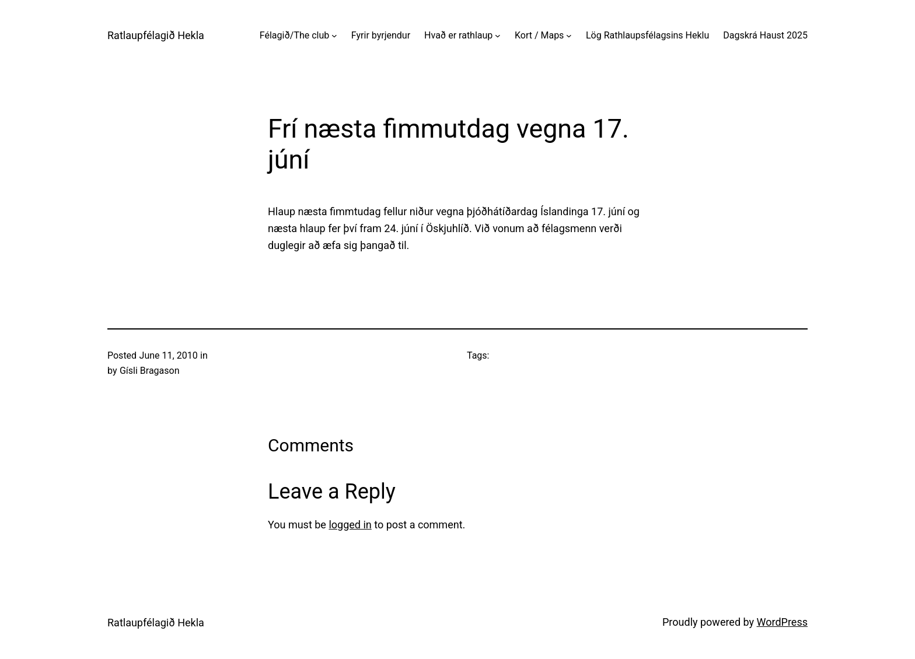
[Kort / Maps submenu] (569, 35)
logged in (350, 524)
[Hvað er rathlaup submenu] (498, 35)
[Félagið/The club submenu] (334, 35)
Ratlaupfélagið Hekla (155, 35)
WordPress (782, 622)
